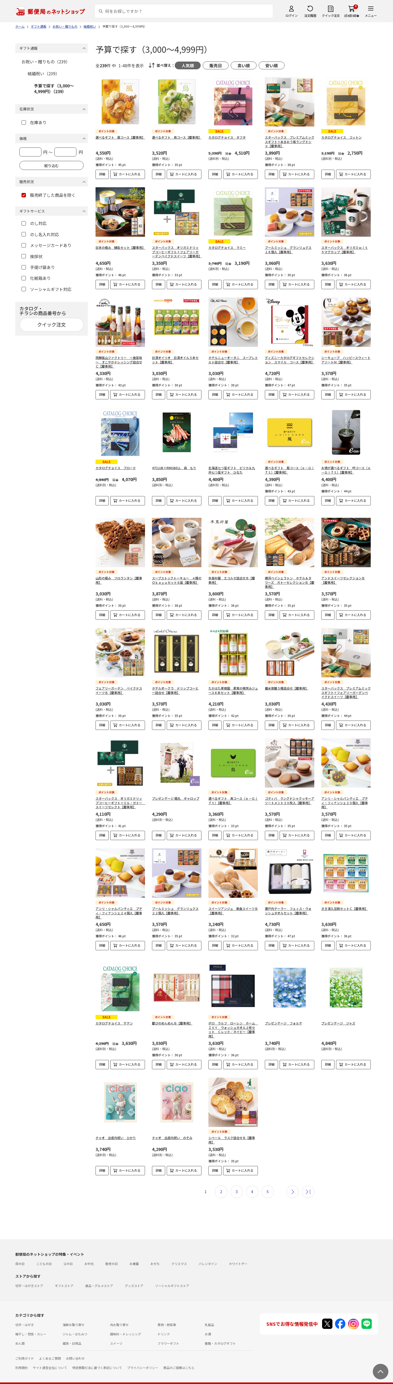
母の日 (20, 1255)
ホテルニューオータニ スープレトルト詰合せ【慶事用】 (233, 359)
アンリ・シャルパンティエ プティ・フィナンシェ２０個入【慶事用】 (344, 798)
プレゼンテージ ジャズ (338, 1014)
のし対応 (34, 223)
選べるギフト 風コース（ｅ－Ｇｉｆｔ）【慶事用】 (289, 470)
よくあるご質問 (50, 1350)
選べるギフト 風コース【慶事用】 (120, 137)
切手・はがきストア (29, 1277)
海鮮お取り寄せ (73, 1316)
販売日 (215, 65)
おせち (155, 1255)
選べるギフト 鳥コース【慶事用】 (176, 137)
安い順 (271, 65)
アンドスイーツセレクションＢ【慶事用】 (343, 576)
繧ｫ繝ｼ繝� (351, 15)
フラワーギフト (168, 1335)
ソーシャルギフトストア (172, 1277)
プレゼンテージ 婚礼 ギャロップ (175, 794)
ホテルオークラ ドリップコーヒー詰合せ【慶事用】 (175, 686)
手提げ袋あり (38, 267)
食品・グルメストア (99, 1277)
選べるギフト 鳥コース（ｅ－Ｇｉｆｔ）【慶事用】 (233, 796)
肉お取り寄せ (119, 1316)
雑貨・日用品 (72, 1335)
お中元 (89, 1255)
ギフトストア (64, 1277)
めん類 (20, 1335)
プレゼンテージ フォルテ (283, 1014)
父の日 (68, 1255)
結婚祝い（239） (44, 73)
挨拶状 (31, 256)
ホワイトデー (238, 1255)
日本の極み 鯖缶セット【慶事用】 (120, 247)
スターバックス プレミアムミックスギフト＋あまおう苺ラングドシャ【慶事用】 (289, 141)
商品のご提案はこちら (178, 1359)
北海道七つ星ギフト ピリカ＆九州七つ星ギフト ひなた (231, 470)
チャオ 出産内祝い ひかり (116, 1129)
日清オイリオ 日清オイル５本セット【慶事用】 (175, 359)
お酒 (208, 1325)
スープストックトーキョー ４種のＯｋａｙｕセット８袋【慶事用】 (176, 576)
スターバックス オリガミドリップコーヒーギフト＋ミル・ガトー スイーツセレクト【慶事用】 (120, 798)
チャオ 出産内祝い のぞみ (172, 1129)
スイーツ (116, 1335)
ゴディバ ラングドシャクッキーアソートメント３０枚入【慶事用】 (289, 796)
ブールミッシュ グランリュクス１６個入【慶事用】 (288, 249)
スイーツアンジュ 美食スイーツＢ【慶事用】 (233, 906)
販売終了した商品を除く (48, 195)
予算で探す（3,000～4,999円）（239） (54, 88)
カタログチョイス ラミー (227, 247)
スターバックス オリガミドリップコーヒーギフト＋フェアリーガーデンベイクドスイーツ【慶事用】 (177, 251)
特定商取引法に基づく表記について (97, 1359)
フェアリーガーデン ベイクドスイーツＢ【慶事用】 (119, 686)
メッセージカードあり (46, 245)
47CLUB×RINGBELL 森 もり (174, 468)
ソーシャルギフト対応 (46, 289)
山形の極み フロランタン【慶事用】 (119, 576)
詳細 (102, 174)
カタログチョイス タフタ (227, 137)
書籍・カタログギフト (220, 1335)
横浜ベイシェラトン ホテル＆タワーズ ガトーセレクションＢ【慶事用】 (289, 578)
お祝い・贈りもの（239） (45, 61)
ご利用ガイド (24, 1350)
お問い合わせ (75, 1350)
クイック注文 (331, 15)
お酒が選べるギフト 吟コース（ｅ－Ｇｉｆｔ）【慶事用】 (346, 470)
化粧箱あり (36, 278)
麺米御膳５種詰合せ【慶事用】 (286, 684)
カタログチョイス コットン (341, 137)
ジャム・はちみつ (75, 1325)
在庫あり (34, 122)
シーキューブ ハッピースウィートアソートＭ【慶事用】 (345, 359)
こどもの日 (44, 1255)
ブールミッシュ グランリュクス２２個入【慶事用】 (175, 906)
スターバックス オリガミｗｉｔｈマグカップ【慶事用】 (344, 249)
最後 (308, 1183)
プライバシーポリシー (142, 1359)
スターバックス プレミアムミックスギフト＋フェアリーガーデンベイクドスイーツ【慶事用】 (346, 688)
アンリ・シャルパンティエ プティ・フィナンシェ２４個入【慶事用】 (119, 908)
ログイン (291, 15)
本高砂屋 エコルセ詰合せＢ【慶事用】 (231, 576)
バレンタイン (208, 1255)
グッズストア (134, 1277)
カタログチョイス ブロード (116, 468)
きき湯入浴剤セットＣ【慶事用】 (344, 904)
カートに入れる (130, 174)
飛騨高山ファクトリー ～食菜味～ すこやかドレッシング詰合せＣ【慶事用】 (119, 362)
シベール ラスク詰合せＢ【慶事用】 (231, 1131)
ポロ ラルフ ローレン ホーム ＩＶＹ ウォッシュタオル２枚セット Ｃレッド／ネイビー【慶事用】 (233, 1021)
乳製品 (209, 1316)
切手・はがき (24, 1316)
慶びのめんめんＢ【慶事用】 (172, 1014)
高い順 (243, 65)
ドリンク (163, 1325)
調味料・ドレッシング (125, 1325)
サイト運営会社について (50, 1359)
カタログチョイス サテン (114, 1014)
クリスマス (179, 1255)
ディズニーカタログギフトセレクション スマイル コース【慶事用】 (289, 359)
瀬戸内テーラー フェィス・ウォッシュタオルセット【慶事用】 (288, 906)
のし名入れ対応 (40, 234)
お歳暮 (134, 1255)
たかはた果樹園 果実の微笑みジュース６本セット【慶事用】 (233, 686)
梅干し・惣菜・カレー (30, 1325)
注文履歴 (310, 15)
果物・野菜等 (166, 1316)
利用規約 (21, 1359)
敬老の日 (111, 1255)
